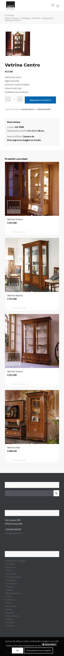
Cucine (10, 586)
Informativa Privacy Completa (38, 650)
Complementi (13, 576)
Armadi (10, 563)
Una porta (24, 109)
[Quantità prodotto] (14, 99)
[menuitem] (51, 5)
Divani (9, 589)
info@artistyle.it (14, 533)
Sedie (9, 609)
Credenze (11, 583)
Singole (10, 612)
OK (17, 650)
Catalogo (9, 15)
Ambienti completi (16, 560)
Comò (9, 570)
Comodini (11, 573)
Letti (9, 596)
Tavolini (10, 622)
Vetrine (31, 109)
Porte (9, 602)
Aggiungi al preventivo (40, 100)
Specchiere (12, 615)
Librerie (10, 599)
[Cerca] (51, 5)
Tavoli (9, 619)
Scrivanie (11, 606)
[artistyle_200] (26, 5)
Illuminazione (13, 593)
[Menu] (57, 5)
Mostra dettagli (18, 232)
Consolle (11, 580)
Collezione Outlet (44, 109)
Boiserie (10, 567)
